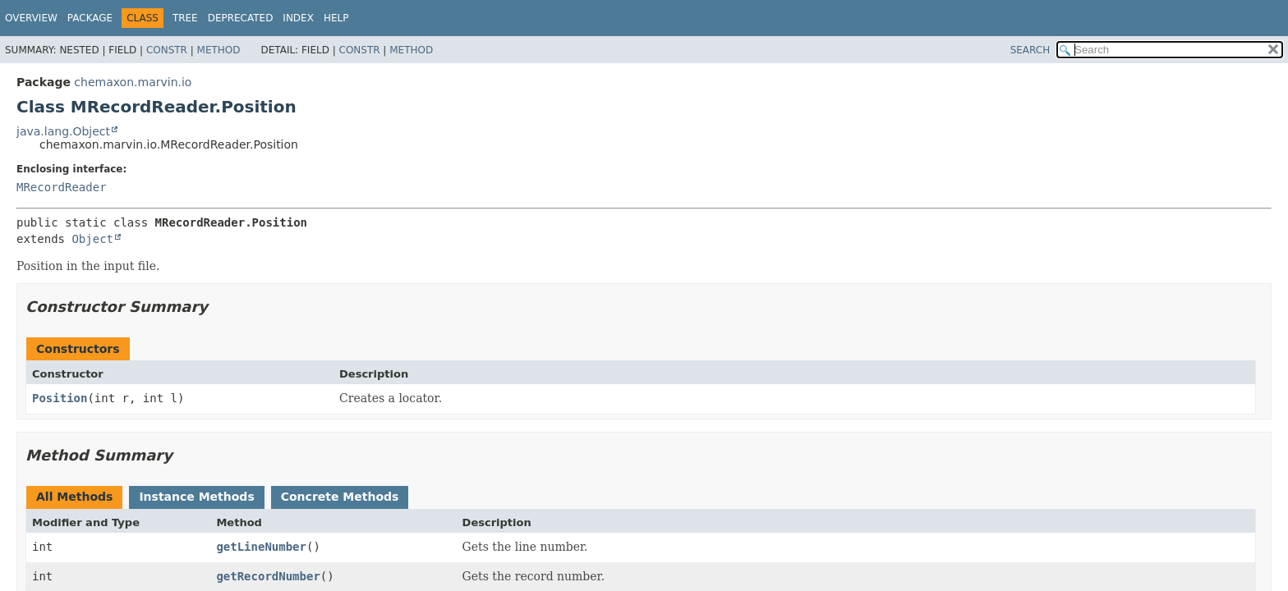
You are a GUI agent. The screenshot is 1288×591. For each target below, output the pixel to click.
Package (90, 18)
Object (92, 238)
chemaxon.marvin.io (132, 82)
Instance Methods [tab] (196, 496)
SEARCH (1030, 50)
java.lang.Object (63, 131)
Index (298, 18)
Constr (166, 50)
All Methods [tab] (74, 496)
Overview (31, 18)
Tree (185, 18)
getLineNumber (261, 546)
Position (59, 398)
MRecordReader (61, 187)
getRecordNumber (268, 576)
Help (336, 18)
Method (219, 50)
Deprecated (241, 18)
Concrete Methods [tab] (340, 496)
